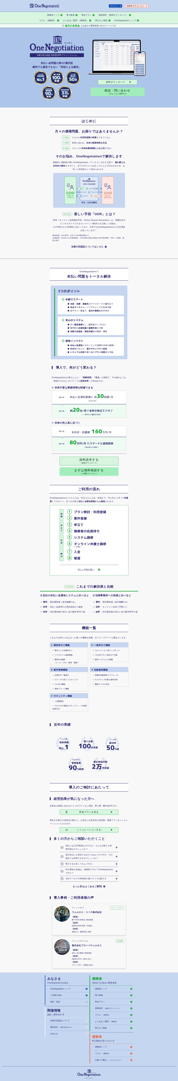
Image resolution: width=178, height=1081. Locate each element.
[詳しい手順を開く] (89, 569)
